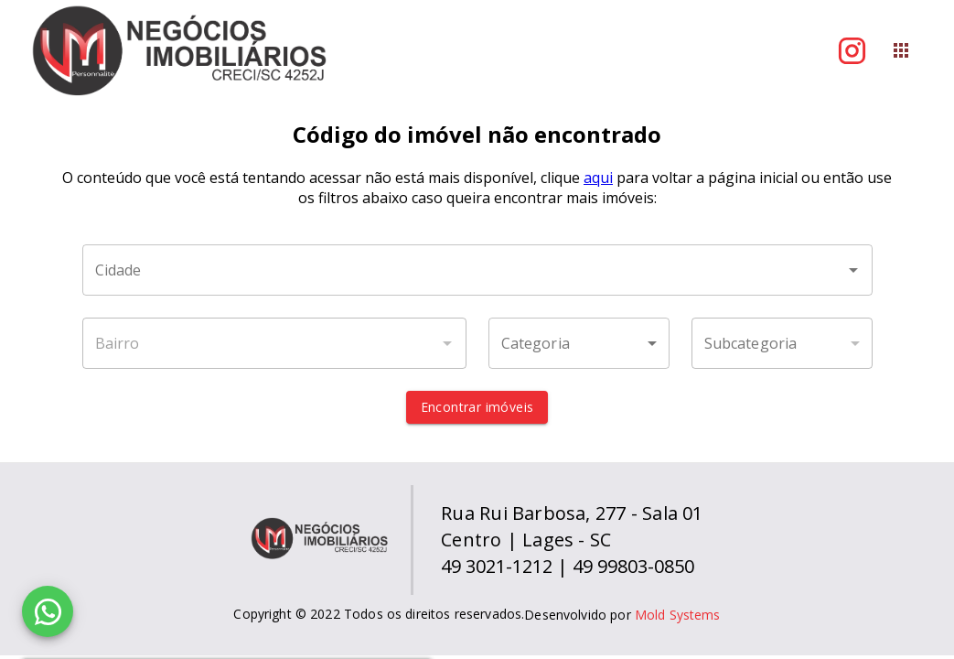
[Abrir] (853, 270)
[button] (579, 343)
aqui (598, 177)
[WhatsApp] (47, 611)
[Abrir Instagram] (852, 51)
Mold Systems (678, 614)
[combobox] (477, 270)
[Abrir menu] (901, 50)
